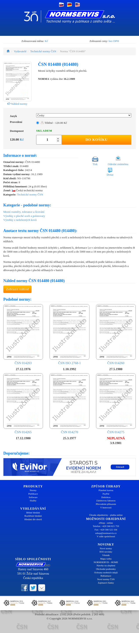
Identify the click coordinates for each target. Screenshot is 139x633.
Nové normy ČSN (105, 579)
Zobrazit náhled (17, 289)
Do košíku (97, 139)
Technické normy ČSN (43, 51)
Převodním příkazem (106, 504)
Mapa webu (106, 558)
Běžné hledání (33, 512)
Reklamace (106, 575)
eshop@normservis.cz (105, 533)
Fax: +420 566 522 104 (106, 529)
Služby (33, 500)
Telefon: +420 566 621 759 (106, 526)
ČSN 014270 (69, 403)
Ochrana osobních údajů (106, 572)
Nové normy (106, 548)
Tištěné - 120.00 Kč (54, 122)
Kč (46, 41)
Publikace (33, 493)
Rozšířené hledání (33, 515)
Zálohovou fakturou (106, 500)
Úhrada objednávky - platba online (106, 515)
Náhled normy (17, 103)
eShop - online (106, 522)
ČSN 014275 (116, 403)
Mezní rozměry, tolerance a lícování (23, 211)
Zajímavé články (106, 582)
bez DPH (114, 41)
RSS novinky (106, 551)
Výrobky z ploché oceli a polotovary (24, 216)
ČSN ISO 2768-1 (69, 334)
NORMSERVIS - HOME (106, 562)
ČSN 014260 (116, 334)
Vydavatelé (20, 51)
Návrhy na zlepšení (106, 565)
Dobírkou (105, 497)
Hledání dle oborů (33, 519)
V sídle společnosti (106, 536)
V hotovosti (105, 507)
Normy (33, 490)
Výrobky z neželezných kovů (20, 219)
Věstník (106, 555)
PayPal (106, 493)
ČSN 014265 (23, 403)
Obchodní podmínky (106, 569)
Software (33, 497)
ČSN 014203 (23, 334)
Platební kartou (106, 490)
